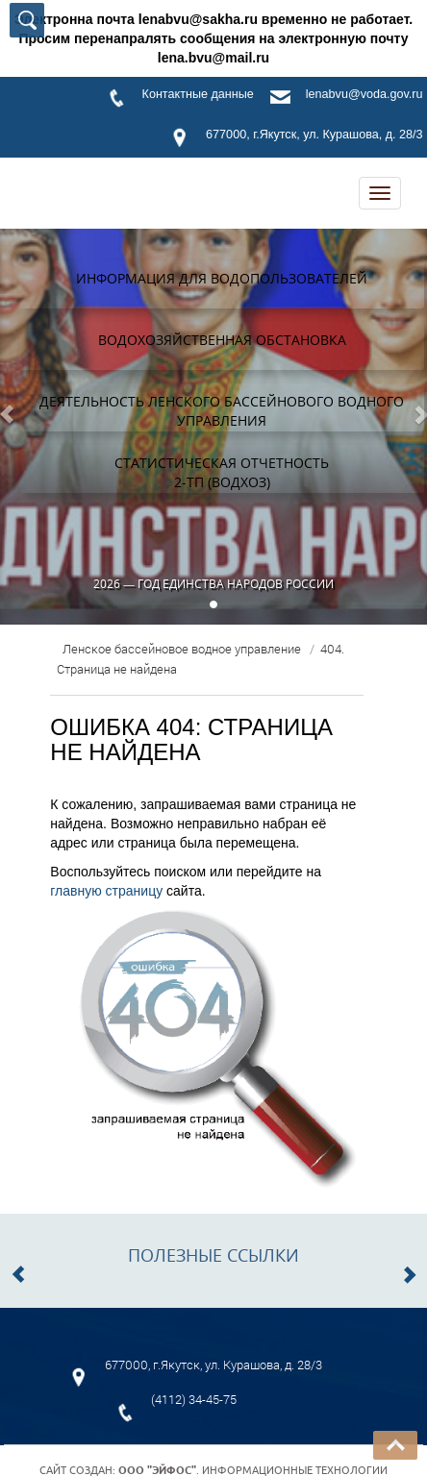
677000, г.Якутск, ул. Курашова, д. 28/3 (314, 134)
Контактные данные (198, 94)
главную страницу (106, 890)
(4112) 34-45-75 (194, 1399)
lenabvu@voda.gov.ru (364, 94)
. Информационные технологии (253, 1470)
